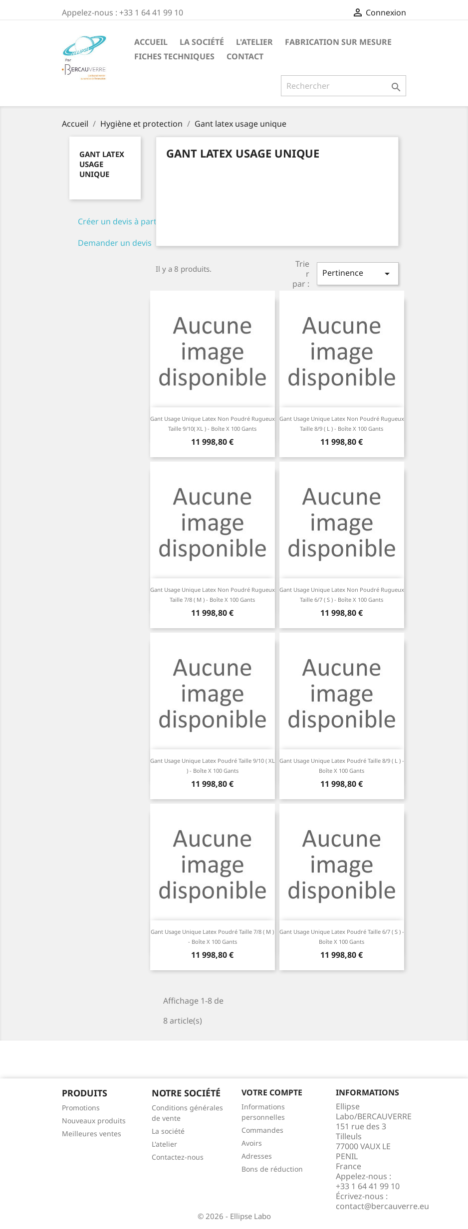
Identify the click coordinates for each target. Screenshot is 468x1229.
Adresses (256, 1156)
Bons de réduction (272, 1169)
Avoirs (251, 1143)
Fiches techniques (174, 56)
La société (202, 41)
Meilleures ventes (91, 1133)
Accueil (151, 41)
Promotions (81, 1107)
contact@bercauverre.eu (382, 1206)
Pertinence (357, 273)
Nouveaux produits (94, 1120)
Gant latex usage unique (101, 164)
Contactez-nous (178, 1157)
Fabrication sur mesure (338, 41)
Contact (245, 56)
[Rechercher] (343, 85)
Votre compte (271, 1092)
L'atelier (254, 41)
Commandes (262, 1130)
